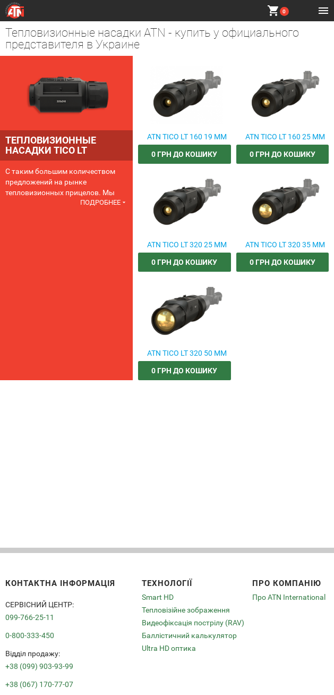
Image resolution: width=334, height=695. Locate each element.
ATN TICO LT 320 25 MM (187, 245)
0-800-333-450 (29, 635)
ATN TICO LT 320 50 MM (187, 353)
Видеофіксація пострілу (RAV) (193, 622)
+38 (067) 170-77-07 (39, 684)
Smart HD (158, 597)
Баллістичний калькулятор (189, 635)
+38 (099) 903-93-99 (39, 666)
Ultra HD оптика (169, 648)
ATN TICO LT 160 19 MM (187, 137)
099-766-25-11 (29, 617)
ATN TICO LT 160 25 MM (285, 137)
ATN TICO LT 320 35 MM (285, 245)
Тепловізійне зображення (186, 610)
